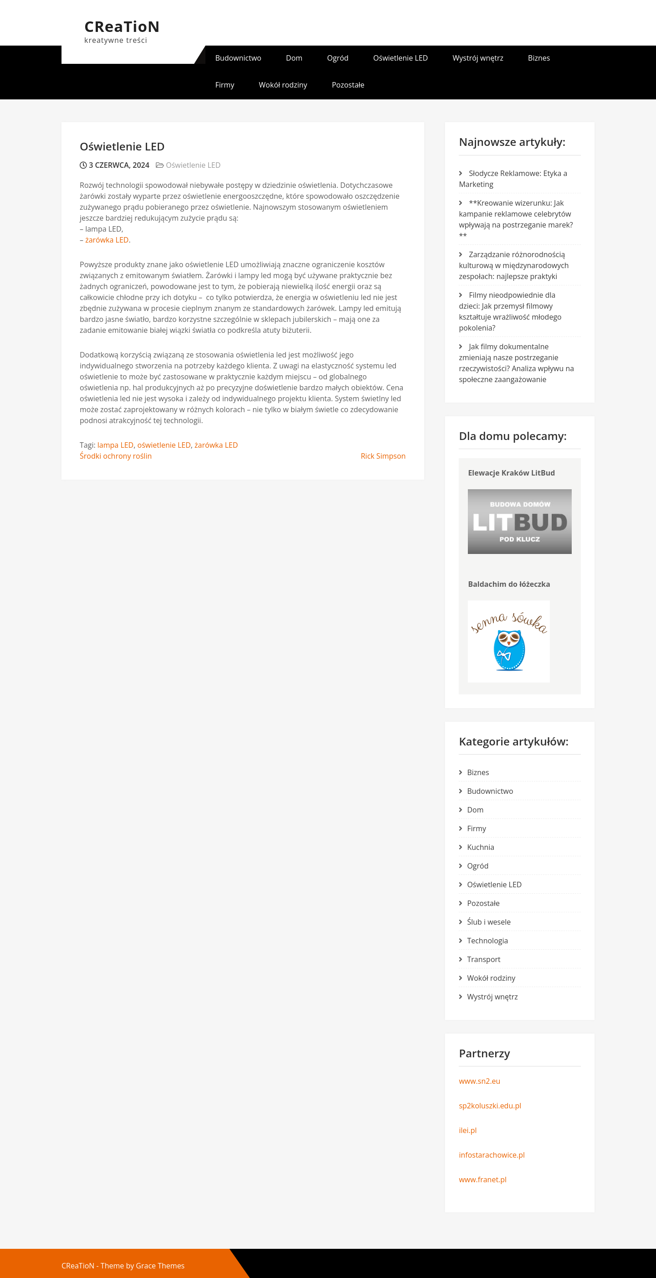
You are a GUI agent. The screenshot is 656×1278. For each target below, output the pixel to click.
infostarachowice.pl (492, 1155)
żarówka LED (106, 240)
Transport (483, 959)
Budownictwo (238, 58)
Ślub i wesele (489, 922)
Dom (294, 58)
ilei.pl (468, 1130)
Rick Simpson (383, 456)
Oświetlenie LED (400, 58)
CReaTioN (122, 26)
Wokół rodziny (283, 85)
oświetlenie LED (164, 445)
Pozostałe (348, 85)
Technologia (487, 941)
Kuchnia (480, 847)
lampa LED (115, 445)
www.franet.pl (483, 1180)
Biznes (539, 58)
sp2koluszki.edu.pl (490, 1106)
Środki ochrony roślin (116, 456)
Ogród (337, 58)
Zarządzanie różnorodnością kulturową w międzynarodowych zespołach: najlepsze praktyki (514, 265)
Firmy (225, 85)
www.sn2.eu (479, 1081)
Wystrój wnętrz (478, 58)
